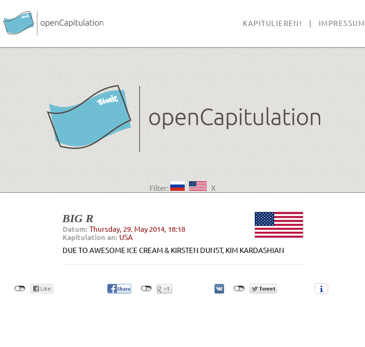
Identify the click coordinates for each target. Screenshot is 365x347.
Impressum (342, 23)
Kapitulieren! (272, 23)
